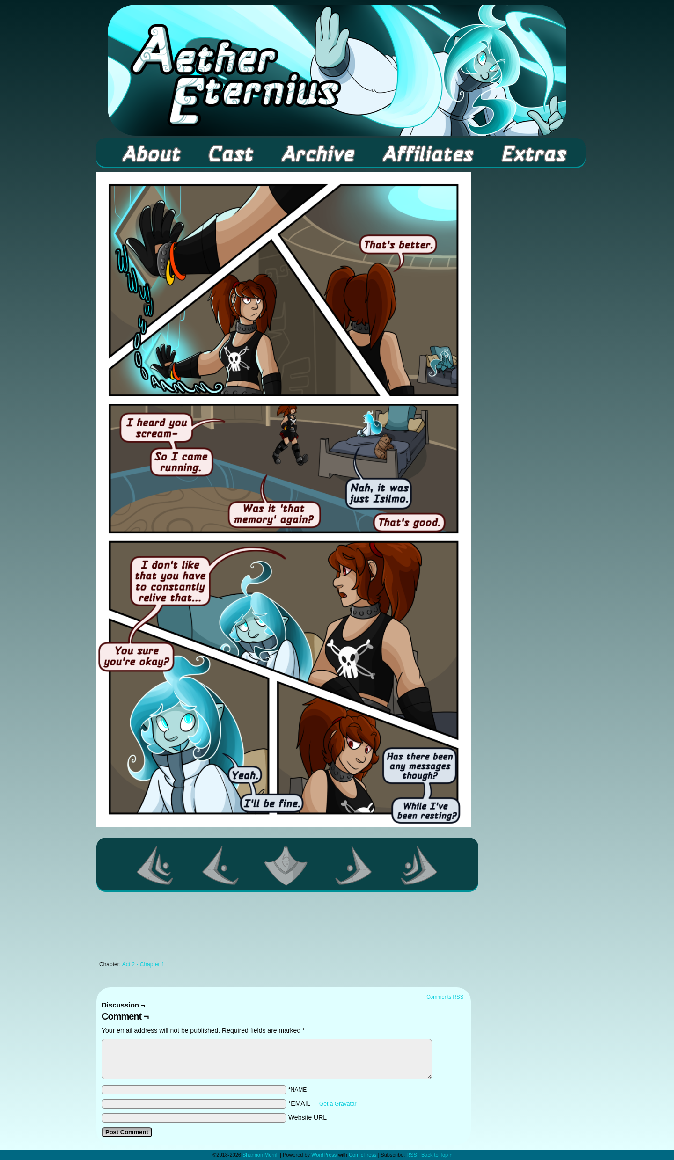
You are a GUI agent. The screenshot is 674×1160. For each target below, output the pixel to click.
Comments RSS (444, 996)
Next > (353, 865)
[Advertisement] (283, 929)
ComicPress (362, 1155)
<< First (155, 865)
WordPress (324, 1155)
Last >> (419, 865)
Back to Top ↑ (436, 1155)
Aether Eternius (337, 70)
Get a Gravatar (337, 1104)
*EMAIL (322, 1103)
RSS (411, 1155)
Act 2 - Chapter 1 (143, 964)
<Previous (221, 865)
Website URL (307, 1117)
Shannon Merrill (260, 1155)
